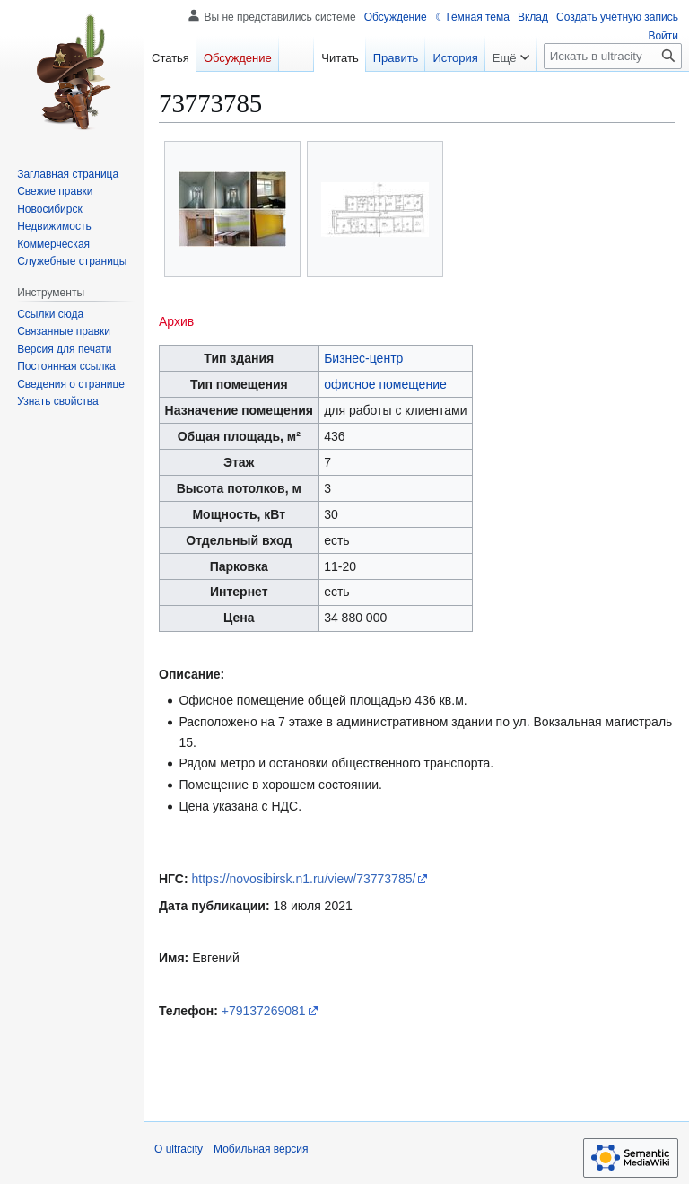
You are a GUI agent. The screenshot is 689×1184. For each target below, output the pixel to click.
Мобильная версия (261, 1149)
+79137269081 (264, 1011)
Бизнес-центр (363, 358)
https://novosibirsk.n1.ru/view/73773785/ (304, 879)
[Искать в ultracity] (613, 56)
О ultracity (178, 1149)
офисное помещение (385, 384)
